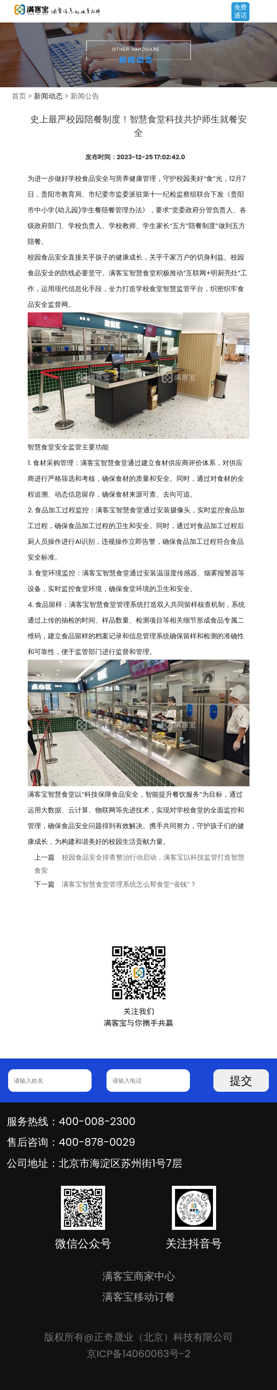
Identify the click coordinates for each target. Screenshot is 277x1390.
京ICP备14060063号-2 (138, 1354)
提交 (241, 1081)
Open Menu (265, 12)
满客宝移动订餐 (138, 1297)
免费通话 (240, 11)
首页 (19, 96)
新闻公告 (84, 96)
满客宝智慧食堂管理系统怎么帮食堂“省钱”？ (129, 884)
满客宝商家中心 (138, 1276)
